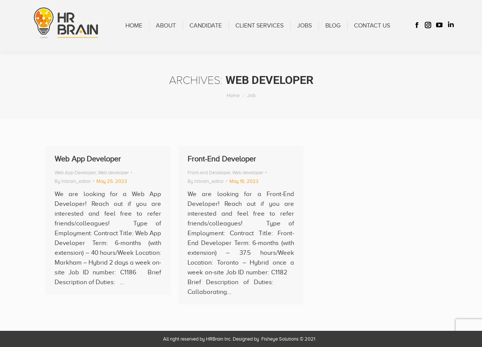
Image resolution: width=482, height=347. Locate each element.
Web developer (113, 172)
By (73, 181)
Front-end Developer (209, 172)
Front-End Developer (222, 159)
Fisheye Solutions (280, 339)
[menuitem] (134, 26)
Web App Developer (88, 159)
